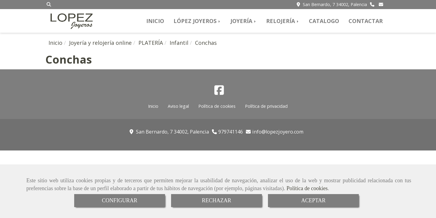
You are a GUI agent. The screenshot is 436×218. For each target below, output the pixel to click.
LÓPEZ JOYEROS (197, 21)
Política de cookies (307, 188)
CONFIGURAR (119, 200)
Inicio (153, 106)
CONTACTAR (365, 21)
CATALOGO (324, 21)
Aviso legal (178, 106)
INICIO (155, 21)
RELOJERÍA (282, 21)
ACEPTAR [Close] (313, 200)
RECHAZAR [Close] (216, 200)
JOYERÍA (243, 21)
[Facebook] (219, 92)
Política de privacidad (266, 106)
